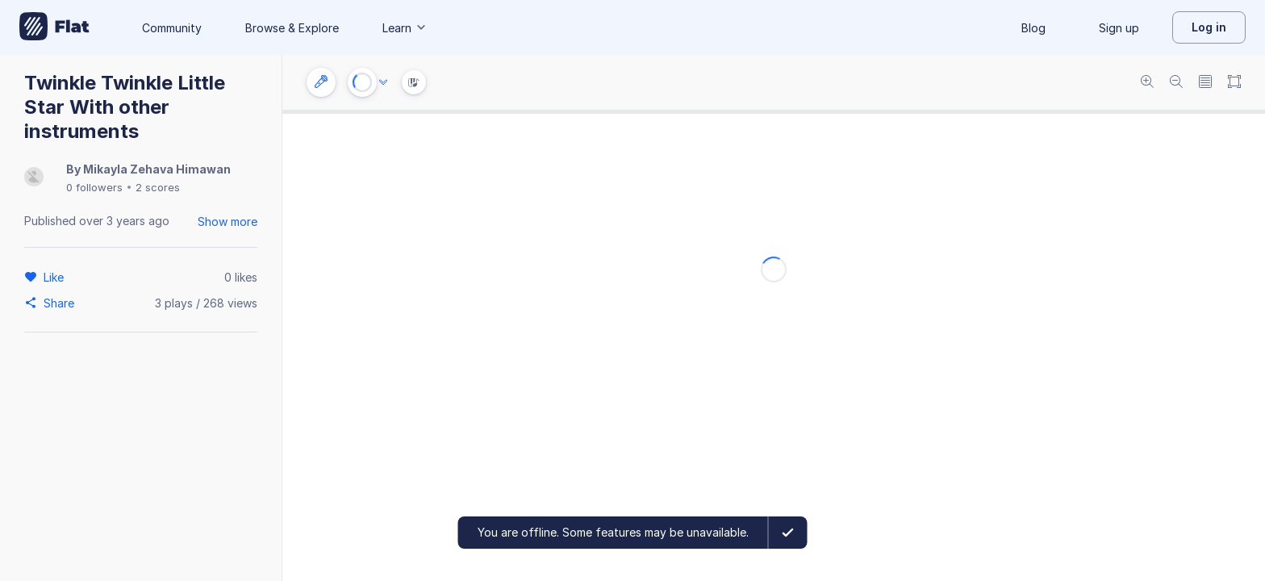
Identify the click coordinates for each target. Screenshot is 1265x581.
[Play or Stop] (362, 82)
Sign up (1119, 28)
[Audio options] (383, 82)
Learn (405, 28)
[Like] (56, 277)
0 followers (94, 187)
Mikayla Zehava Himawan (157, 169)
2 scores (158, 187)
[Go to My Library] (54, 27)
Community (172, 28)
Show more (227, 221)
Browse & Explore (292, 28)
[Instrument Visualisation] (414, 82)
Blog (1033, 28)
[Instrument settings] (321, 82)
